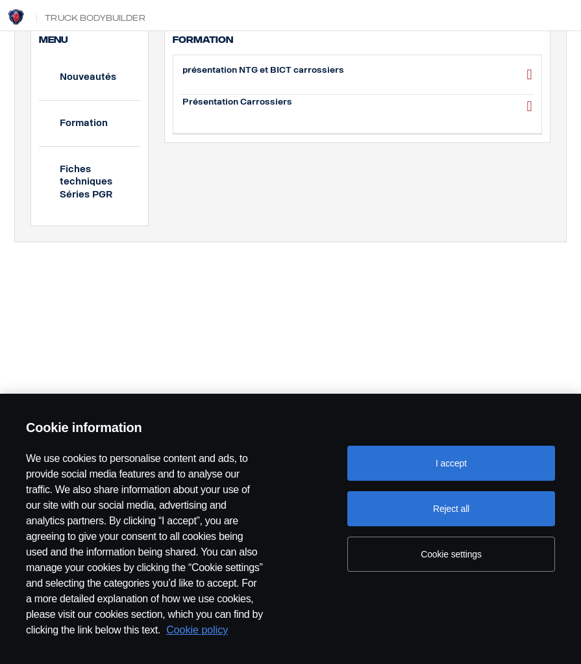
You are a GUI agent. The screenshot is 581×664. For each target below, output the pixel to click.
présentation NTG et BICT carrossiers (357, 74)
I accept (451, 463)
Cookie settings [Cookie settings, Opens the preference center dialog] (451, 554)
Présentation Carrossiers (357, 106)
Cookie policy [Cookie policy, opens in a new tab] (197, 629)
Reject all (451, 509)
